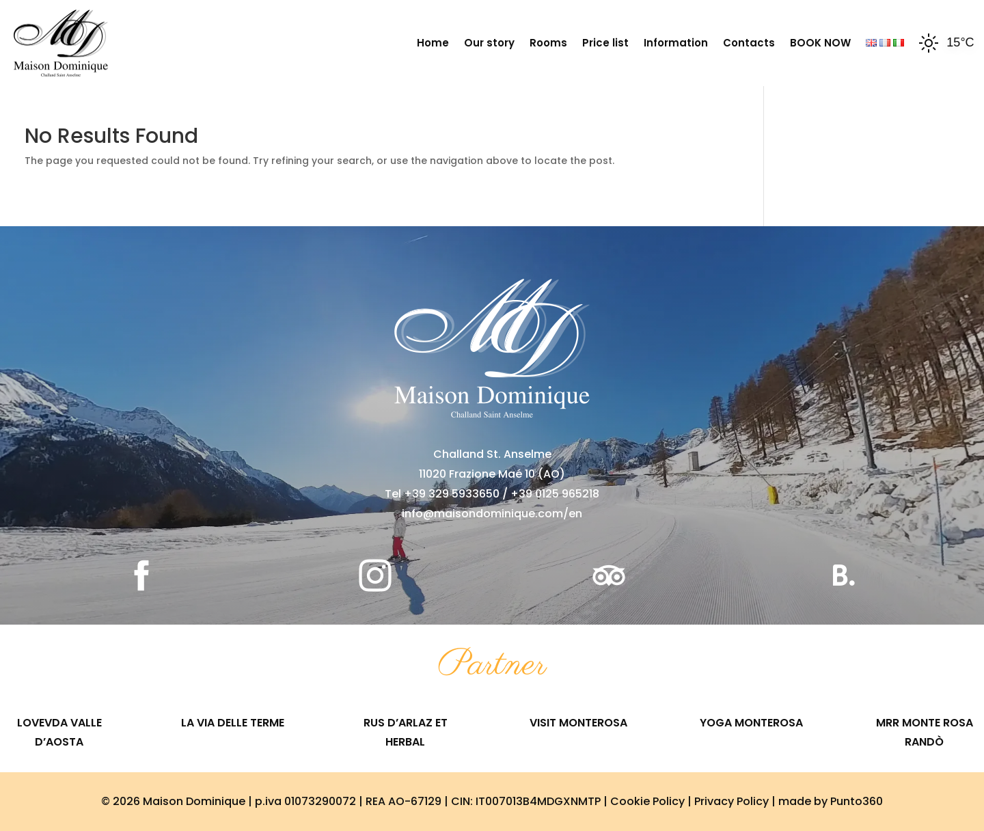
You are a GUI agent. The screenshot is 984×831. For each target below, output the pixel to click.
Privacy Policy (731, 801)
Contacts (749, 43)
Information (676, 43)
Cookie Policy (647, 801)
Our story (489, 43)
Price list (605, 43)
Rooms (548, 43)
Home (433, 43)
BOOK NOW (820, 43)
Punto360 (856, 801)
